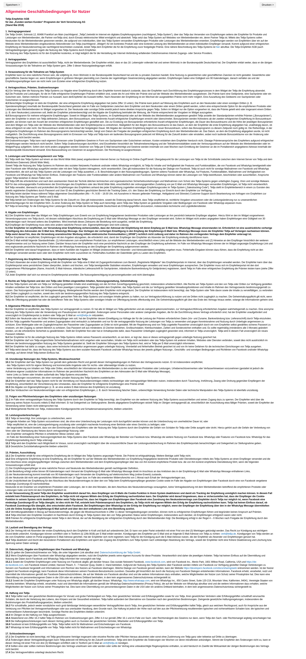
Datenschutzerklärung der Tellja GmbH (120, 552)
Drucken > (268, 4)
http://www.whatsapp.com (136, 580)
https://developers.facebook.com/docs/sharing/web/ (210, 568)
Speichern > (13, 4)
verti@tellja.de (83, 315)
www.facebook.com (155, 562)
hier (218, 47)
